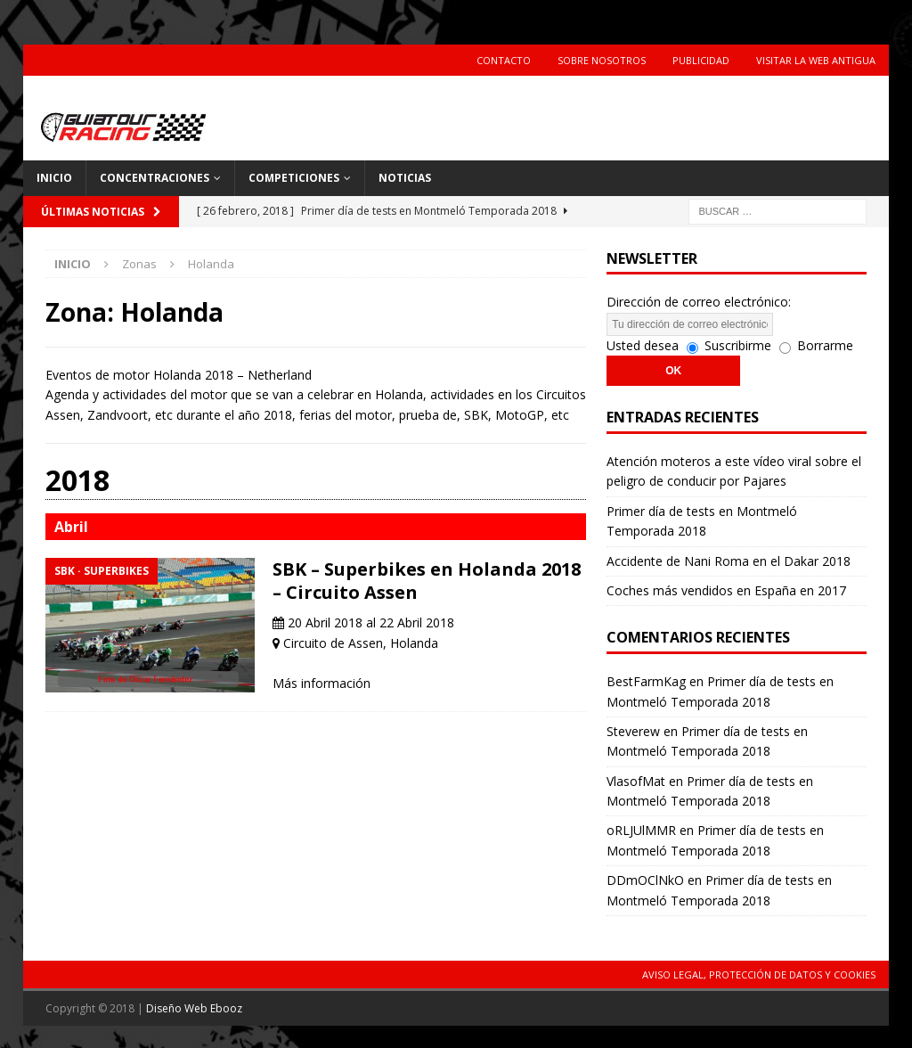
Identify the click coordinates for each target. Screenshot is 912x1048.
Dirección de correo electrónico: (699, 301)
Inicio (54, 177)
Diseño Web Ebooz (194, 1008)
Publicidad (700, 60)
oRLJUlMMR (641, 830)
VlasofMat (636, 781)
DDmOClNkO (645, 880)
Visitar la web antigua (815, 60)
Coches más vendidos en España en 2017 (726, 590)
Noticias (405, 177)
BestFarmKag (646, 681)
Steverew (633, 731)
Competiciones (293, 177)
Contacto (503, 60)
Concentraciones (154, 177)
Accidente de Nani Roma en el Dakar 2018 (729, 561)
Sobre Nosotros (602, 60)
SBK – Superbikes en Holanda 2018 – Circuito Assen (427, 580)
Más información (321, 683)
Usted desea (643, 345)
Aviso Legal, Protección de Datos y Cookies (758, 974)
